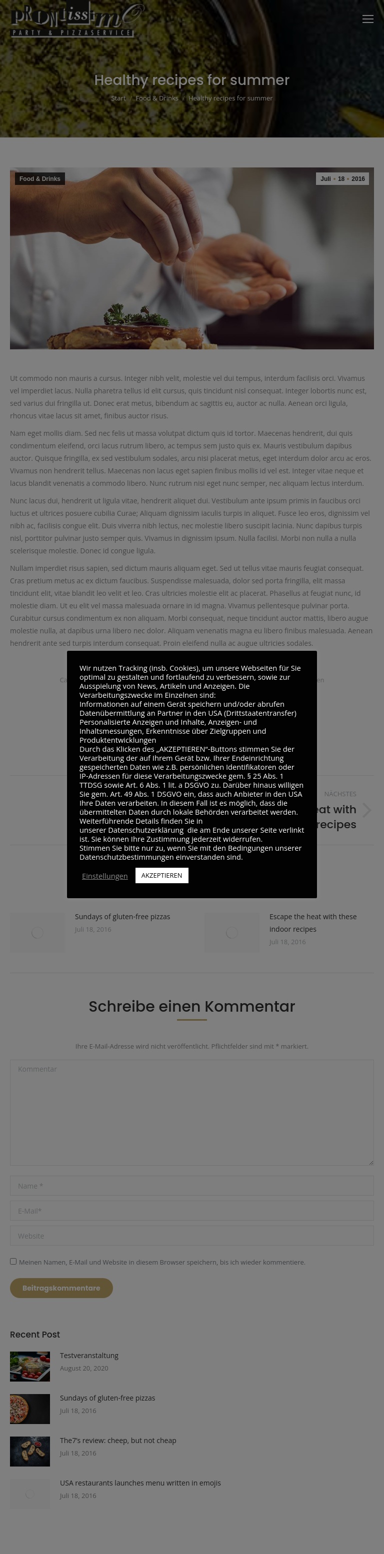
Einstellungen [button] (105, 875)
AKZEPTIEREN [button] (162, 875)
